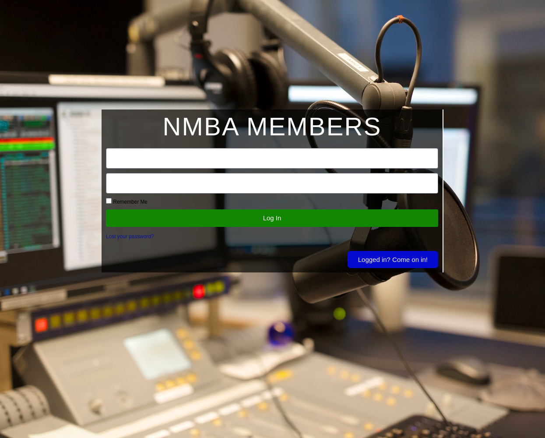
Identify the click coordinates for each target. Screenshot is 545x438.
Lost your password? (130, 236)
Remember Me (127, 201)
